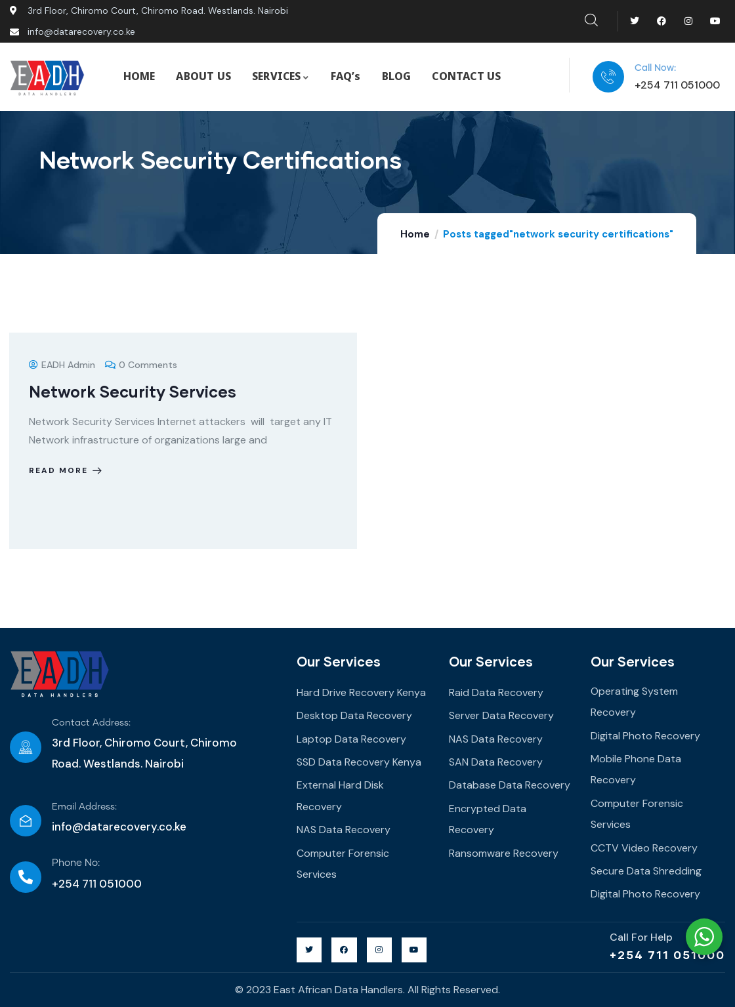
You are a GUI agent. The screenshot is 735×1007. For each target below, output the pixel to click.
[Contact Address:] (25, 747)
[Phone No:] (25, 877)
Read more (66, 470)
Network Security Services (132, 391)
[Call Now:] (608, 76)
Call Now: (655, 68)
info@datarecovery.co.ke (119, 826)
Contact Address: (91, 723)
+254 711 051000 (667, 954)
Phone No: (76, 863)
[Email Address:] (25, 820)
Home (415, 234)
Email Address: (84, 807)
